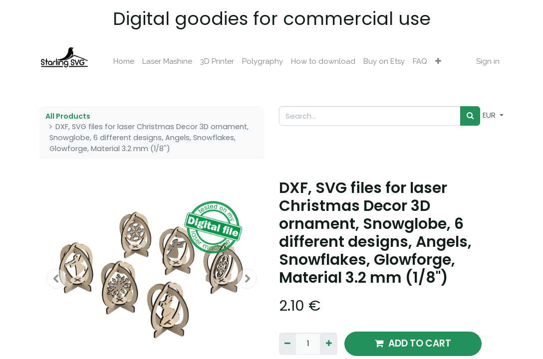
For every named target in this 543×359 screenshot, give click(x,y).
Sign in (488, 61)
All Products (67, 116)
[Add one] (328, 344)
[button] (438, 61)
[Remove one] (287, 344)
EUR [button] (490, 115)
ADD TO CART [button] (413, 343)
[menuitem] (123, 61)
